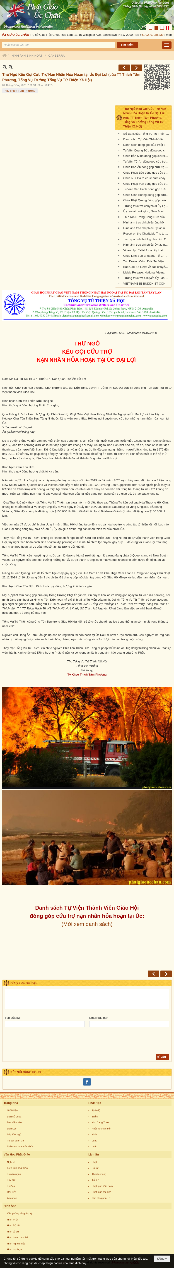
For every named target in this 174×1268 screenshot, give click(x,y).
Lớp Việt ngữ (14, 1134)
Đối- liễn (11, 1192)
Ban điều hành (15, 1122)
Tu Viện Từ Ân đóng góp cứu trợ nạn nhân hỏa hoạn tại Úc (146, 161)
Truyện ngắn (14, 1174)
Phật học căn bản (101, 1128)
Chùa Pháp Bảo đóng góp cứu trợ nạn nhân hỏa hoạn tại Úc (146, 172)
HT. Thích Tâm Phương (20, 90)
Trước (124, 68)
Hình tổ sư (13, 1231)
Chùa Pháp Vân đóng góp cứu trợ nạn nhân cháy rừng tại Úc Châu (146, 183)
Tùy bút (11, 1180)
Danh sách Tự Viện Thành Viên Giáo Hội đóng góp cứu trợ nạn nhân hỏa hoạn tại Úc (146, 139)
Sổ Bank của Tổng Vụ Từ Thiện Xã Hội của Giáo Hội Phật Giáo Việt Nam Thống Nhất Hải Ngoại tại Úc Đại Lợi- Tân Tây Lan (146, 133)
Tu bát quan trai (15, 1140)
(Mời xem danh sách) (87, 924)
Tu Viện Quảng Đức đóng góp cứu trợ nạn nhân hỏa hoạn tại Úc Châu (146, 150)
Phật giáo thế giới (101, 1192)
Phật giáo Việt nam (102, 1186)
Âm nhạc (12, 1198)
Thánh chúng (99, 1174)
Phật (94, 1162)
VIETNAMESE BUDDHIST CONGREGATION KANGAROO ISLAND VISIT (146, 283)
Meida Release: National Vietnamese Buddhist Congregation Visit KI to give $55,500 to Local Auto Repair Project (146, 272)
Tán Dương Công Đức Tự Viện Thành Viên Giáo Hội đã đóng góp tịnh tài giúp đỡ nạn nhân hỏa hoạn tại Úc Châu (146, 261)
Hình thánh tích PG (17, 1237)
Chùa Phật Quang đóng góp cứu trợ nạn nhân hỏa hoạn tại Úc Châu (146, 200)
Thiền (95, 1116)
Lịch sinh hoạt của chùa (20, 1146)
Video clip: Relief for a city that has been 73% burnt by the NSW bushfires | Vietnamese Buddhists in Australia (146, 250)
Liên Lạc (11, 1128)
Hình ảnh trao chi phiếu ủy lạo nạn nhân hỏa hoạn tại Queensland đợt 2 (146, 244)
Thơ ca (11, 1186)
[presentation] (39, 1041)
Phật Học (94, 1103)
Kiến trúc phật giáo (17, 1168)
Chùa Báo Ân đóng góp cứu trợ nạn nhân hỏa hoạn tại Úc (146, 167)
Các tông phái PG (101, 1198)
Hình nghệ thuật (16, 1243)
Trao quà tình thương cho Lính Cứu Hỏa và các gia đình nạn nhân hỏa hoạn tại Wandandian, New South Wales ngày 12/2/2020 (146, 239)
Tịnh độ (96, 1110)
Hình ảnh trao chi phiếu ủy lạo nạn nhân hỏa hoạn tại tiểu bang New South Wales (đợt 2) (146, 228)
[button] (167, 45)
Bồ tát (95, 1168)
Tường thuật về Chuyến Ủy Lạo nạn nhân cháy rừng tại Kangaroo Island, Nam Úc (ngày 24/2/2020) (146, 278)
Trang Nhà (11, 1103)
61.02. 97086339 (153, 34)
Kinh (94, 1134)
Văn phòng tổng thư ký (19, 1213)
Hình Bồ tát (13, 1225)
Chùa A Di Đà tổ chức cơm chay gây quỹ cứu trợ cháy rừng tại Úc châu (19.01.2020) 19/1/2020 (146, 178)
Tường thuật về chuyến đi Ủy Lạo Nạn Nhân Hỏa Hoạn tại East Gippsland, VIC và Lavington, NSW (146, 206)
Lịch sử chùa (14, 1116)
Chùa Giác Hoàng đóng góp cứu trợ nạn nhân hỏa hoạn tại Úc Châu (146, 195)
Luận (94, 1146)
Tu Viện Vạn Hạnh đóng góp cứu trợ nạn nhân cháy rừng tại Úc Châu (146, 189)
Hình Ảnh (10, 1206)
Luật (94, 1140)
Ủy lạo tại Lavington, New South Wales (146, 211)
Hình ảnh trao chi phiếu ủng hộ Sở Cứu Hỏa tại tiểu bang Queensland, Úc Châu (146, 222)
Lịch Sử (93, 1154)
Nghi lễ (11, 1162)
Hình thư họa (14, 1249)
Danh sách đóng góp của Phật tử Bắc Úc (146, 144)
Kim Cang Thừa (100, 1122)
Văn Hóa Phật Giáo (17, 1154)
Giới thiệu (12, 1110)
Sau (136, 68)
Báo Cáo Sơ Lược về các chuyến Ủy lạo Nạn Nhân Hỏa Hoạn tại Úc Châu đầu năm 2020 (146, 266)
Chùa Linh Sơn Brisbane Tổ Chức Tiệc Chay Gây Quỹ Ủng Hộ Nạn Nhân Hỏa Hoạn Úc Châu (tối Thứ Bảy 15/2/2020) (146, 255)
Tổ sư (95, 1180)
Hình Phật (12, 1219)
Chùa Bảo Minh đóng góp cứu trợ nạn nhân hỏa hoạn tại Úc (146, 156)
